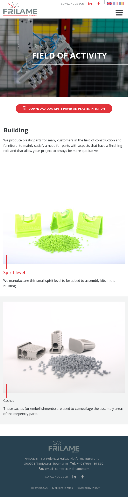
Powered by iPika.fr (88, 488)
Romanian (121, 3)
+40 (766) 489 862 (90, 463)
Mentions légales (62, 488)
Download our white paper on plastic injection (67, 108)
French (115, 3)
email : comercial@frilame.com (67, 468)
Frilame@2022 (39, 488)
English (109, 3)
